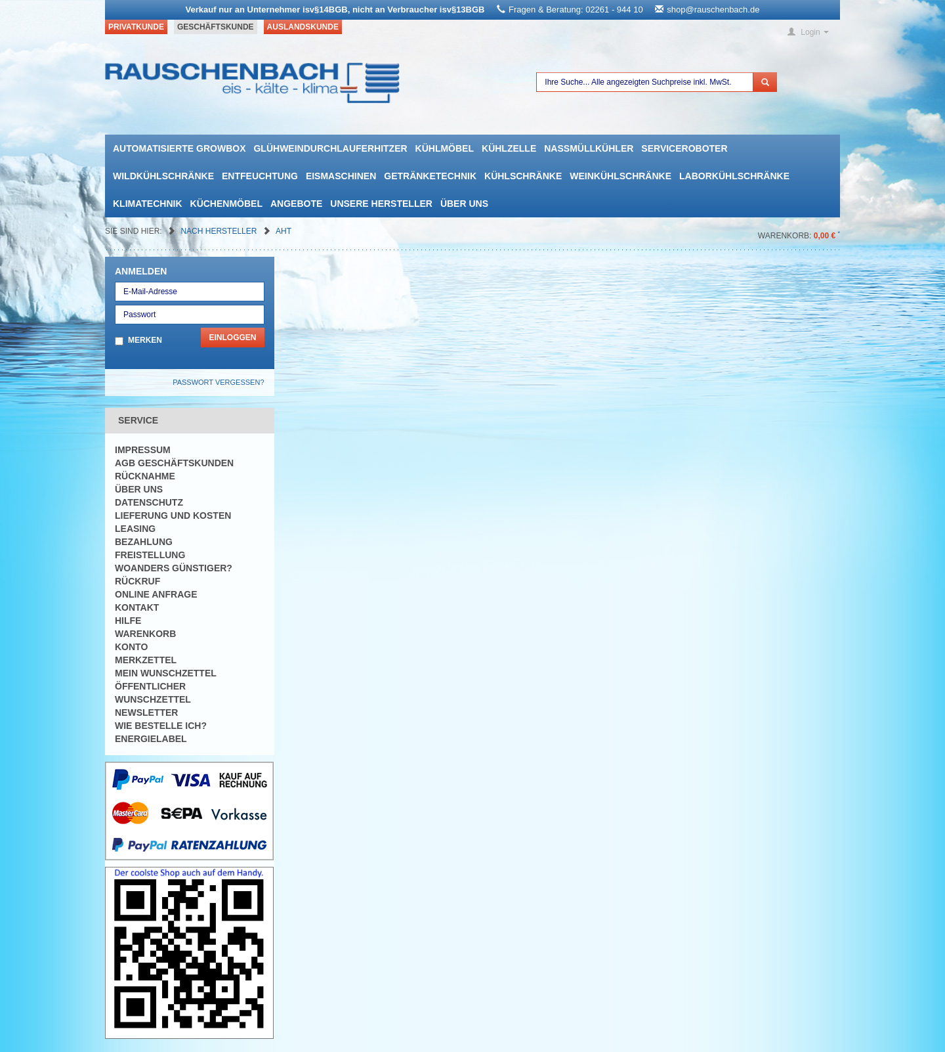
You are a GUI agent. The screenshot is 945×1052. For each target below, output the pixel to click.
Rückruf (137, 581)
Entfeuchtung (260, 176)
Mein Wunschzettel (166, 673)
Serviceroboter (684, 148)
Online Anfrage (156, 594)
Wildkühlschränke (163, 176)
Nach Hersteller (219, 231)
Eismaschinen (341, 176)
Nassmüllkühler (588, 148)
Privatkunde (136, 27)
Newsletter (146, 712)
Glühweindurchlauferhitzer (330, 148)
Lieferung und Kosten (173, 515)
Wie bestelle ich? (161, 725)
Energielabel (151, 739)
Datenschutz (149, 502)
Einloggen (232, 337)
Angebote (296, 203)
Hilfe (128, 620)
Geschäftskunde (215, 27)
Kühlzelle (509, 148)
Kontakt (137, 607)
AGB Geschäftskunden (174, 463)
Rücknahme (145, 476)
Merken (145, 340)
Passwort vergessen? (218, 382)
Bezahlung (144, 542)
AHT (283, 231)
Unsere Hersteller (381, 203)
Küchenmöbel (226, 203)
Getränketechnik (430, 176)
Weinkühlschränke (620, 176)
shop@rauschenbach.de (713, 9)
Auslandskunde (303, 27)
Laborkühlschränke (734, 176)
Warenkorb (145, 633)
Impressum (143, 450)
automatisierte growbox (179, 148)
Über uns (464, 203)
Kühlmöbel (444, 148)
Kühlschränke (523, 176)
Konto (131, 647)
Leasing (135, 528)
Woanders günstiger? (173, 568)
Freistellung (150, 555)
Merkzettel (146, 660)
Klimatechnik (147, 203)
